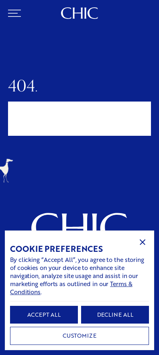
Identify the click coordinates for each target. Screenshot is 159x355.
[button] (142, 242)
